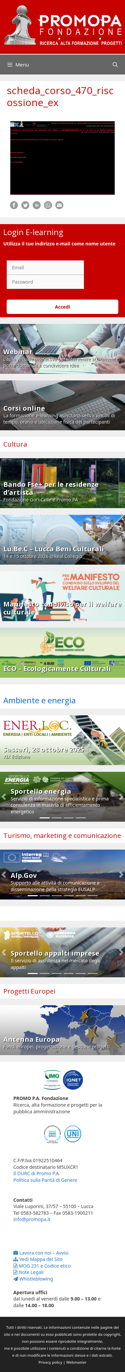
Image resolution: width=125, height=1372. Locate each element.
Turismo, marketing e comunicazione (62, 835)
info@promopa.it (31, 1219)
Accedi (62, 307)
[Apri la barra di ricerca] (115, 64)
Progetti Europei (29, 991)
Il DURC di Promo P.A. (36, 1173)
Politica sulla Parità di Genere (45, 1180)
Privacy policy (50, 1362)
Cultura (15, 444)
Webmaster (76, 1362)
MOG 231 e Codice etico (42, 1266)
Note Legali (28, 1272)
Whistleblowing (33, 1279)
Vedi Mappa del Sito (38, 1259)
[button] (4, 797)
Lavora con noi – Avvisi (40, 1253)
